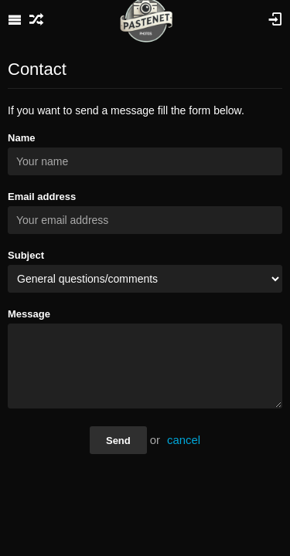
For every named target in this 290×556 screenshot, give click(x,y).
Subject (26, 255)
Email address (42, 196)
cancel (183, 440)
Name (21, 138)
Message (29, 314)
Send (118, 440)
